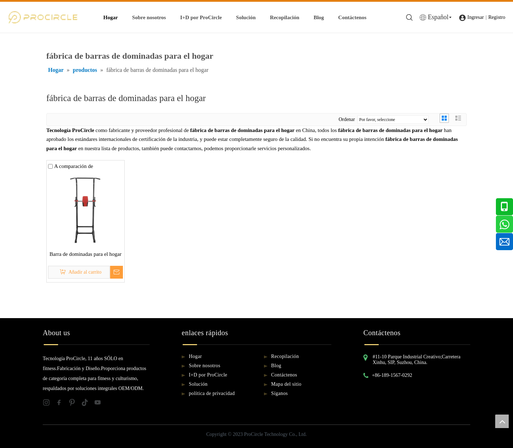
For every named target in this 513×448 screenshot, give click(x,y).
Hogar (110, 17)
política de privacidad (212, 393)
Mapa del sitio (286, 384)
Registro (496, 17)
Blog (319, 17)
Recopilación (285, 17)
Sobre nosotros (149, 17)
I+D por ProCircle (201, 17)
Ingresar (475, 17)
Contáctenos (352, 17)
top (502, 421)
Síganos (279, 393)
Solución (246, 17)
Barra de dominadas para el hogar (85, 254)
